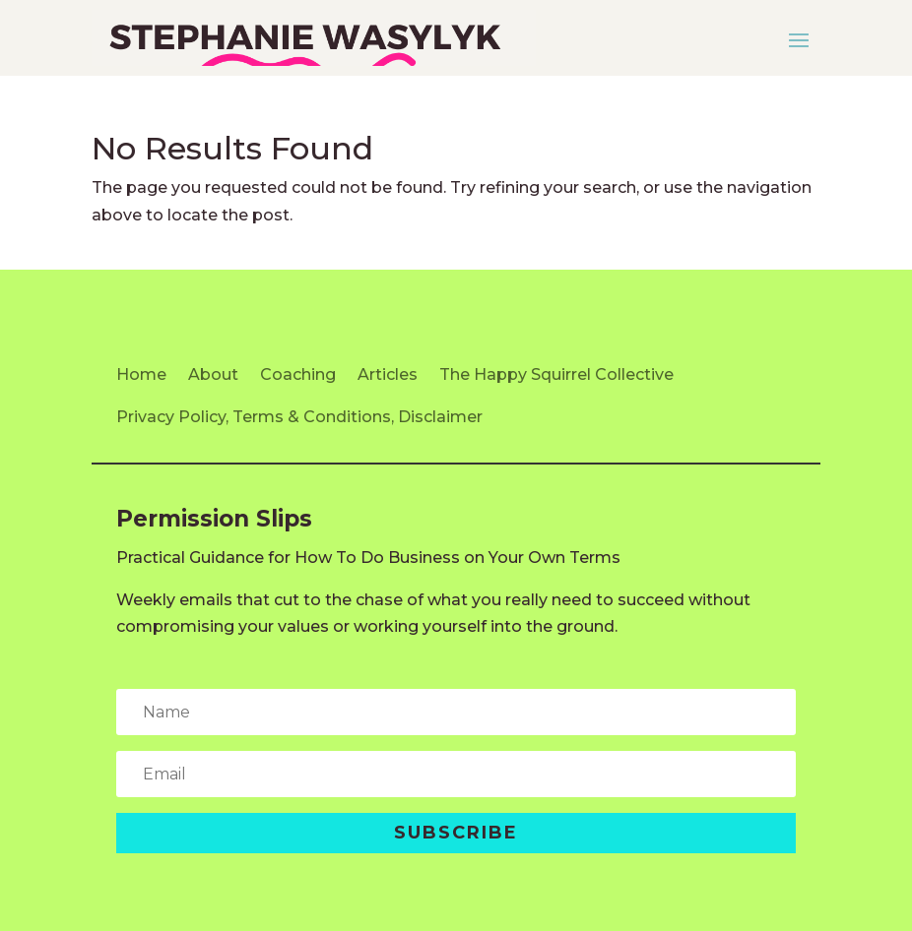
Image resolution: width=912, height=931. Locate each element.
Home (141, 374)
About (213, 374)
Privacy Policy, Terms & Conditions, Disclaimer (299, 416)
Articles (388, 374)
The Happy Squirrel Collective (556, 374)
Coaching (298, 374)
